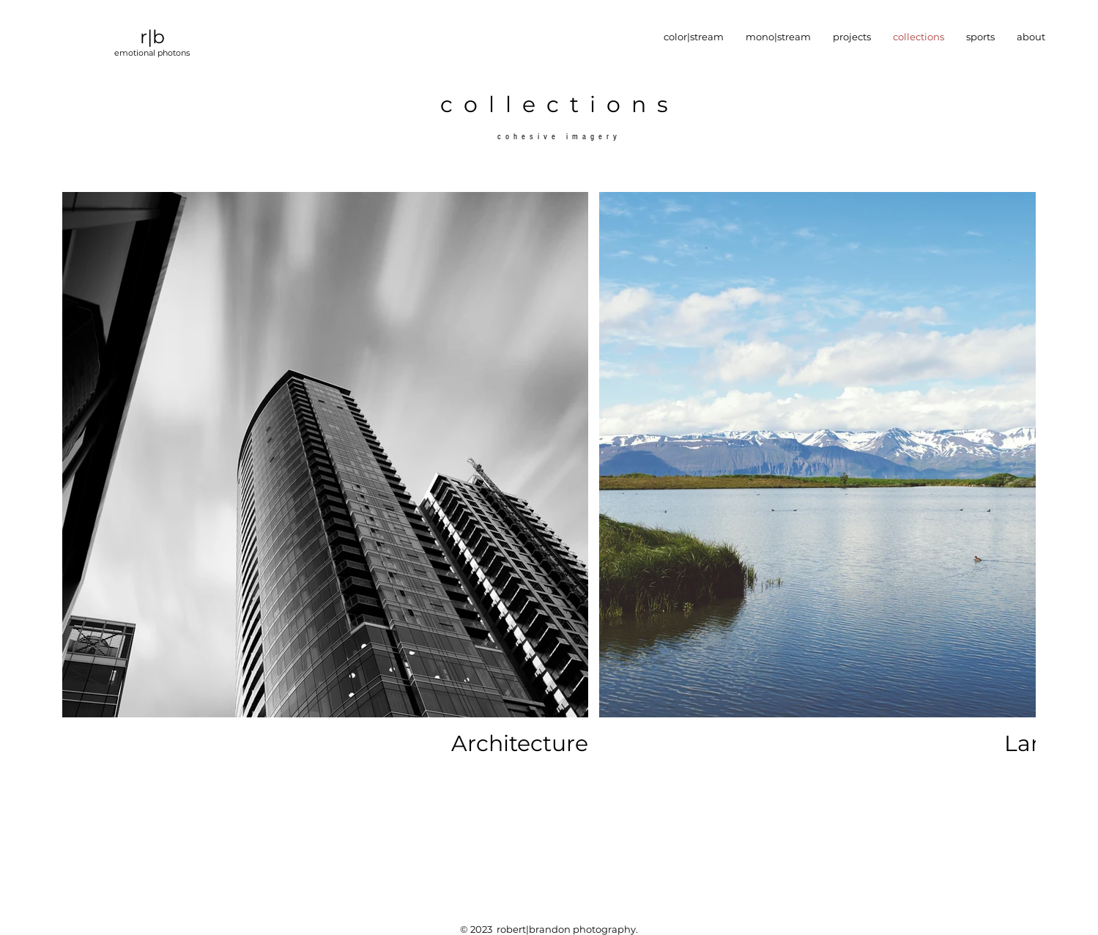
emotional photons (152, 53)
